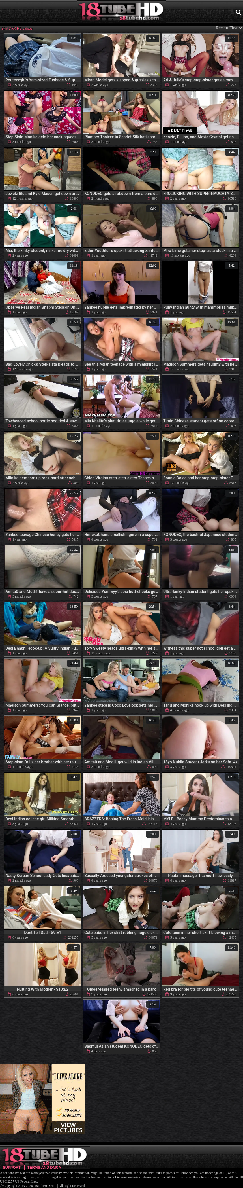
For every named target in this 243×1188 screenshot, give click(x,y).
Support (12, 1167)
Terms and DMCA (44, 1167)
